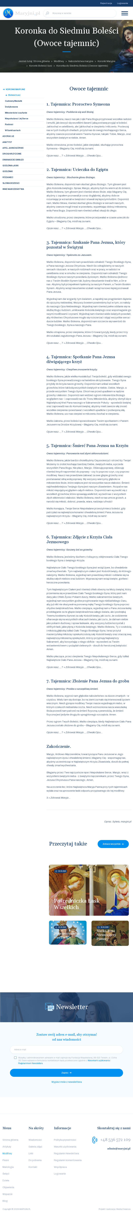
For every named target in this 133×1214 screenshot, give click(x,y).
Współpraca (60, 1167)
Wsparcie (7, 1194)
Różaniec (7, 177)
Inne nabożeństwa (13, 189)
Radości (9, 124)
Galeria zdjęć (35, 1146)
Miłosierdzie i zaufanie (16, 113)
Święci (5, 1174)
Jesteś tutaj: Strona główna (34, 61)
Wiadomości (35, 1140)
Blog (5, 1201)
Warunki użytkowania (65, 1146)
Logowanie (122, 3)
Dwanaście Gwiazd (13, 160)
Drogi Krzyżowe (11, 154)
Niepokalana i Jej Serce (16, 118)
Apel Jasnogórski (12, 148)
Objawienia (8, 1187)
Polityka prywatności (65, 1140)
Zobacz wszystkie (112, 844)
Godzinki (7, 171)
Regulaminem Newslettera (30, 1063)
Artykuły (6, 1146)
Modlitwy (59, 61)
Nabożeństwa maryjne (80, 61)
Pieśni (5, 1160)
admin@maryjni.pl (119, 1148)
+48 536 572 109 (115, 1139)
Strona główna (10, 1140)
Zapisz (64, 1073)
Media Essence (123, 1209)
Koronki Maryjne (106, 61)
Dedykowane (11, 107)
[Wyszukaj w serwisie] (79, 13)
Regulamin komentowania (68, 1160)
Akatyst (7, 142)
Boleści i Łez (14, 95)
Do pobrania (35, 1160)
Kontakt (33, 1167)
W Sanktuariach (12, 130)
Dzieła (5, 1180)
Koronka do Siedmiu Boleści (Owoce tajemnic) (82, 65)
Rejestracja (106, 3)
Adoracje (8, 136)
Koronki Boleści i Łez (40, 65)
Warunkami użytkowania (99, 1060)
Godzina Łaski (10, 165)
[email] (66, 1049)
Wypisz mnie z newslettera (66, 1082)
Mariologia (8, 1167)
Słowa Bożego (10, 183)
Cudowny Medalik (13, 101)
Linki (31, 1153)
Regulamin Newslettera (66, 1153)
